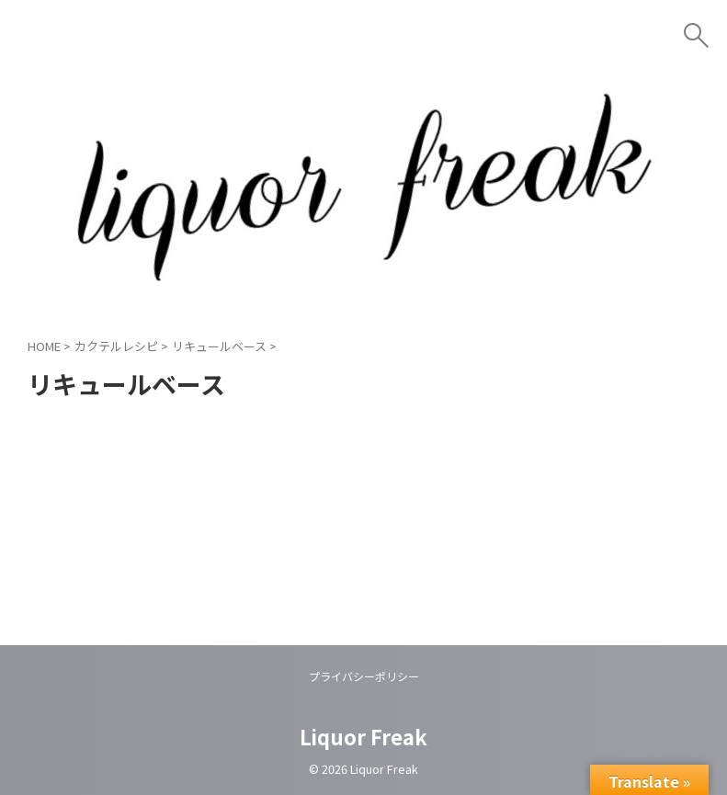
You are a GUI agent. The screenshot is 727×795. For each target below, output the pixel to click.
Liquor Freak (363, 736)
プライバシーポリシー (364, 676)
